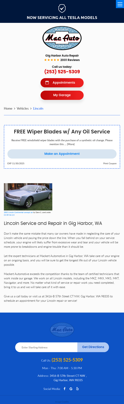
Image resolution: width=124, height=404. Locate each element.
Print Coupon (110, 163)
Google (71, 389)
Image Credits (62, 401)
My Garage (62, 95)
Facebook (64, 389)
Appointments (64, 82)
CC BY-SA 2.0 (9, 215)
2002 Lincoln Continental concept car (18, 212)
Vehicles (23, 108)
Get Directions (93, 347)
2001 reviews (70, 60)
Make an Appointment (62, 153)
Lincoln (38, 108)
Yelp (77, 389)
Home (8, 108)
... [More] (69, 144)
